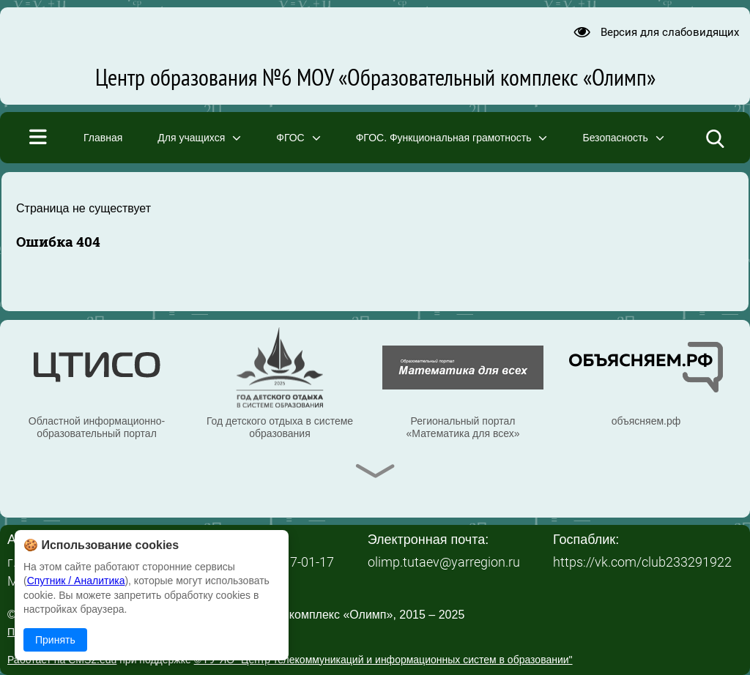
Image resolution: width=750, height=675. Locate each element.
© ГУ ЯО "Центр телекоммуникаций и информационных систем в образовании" (383, 659)
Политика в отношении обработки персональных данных (142, 632)
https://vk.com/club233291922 (642, 562)
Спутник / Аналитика (76, 580)
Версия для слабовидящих (670, 32)
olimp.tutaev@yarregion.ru (444, 562)
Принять (55, 640)
